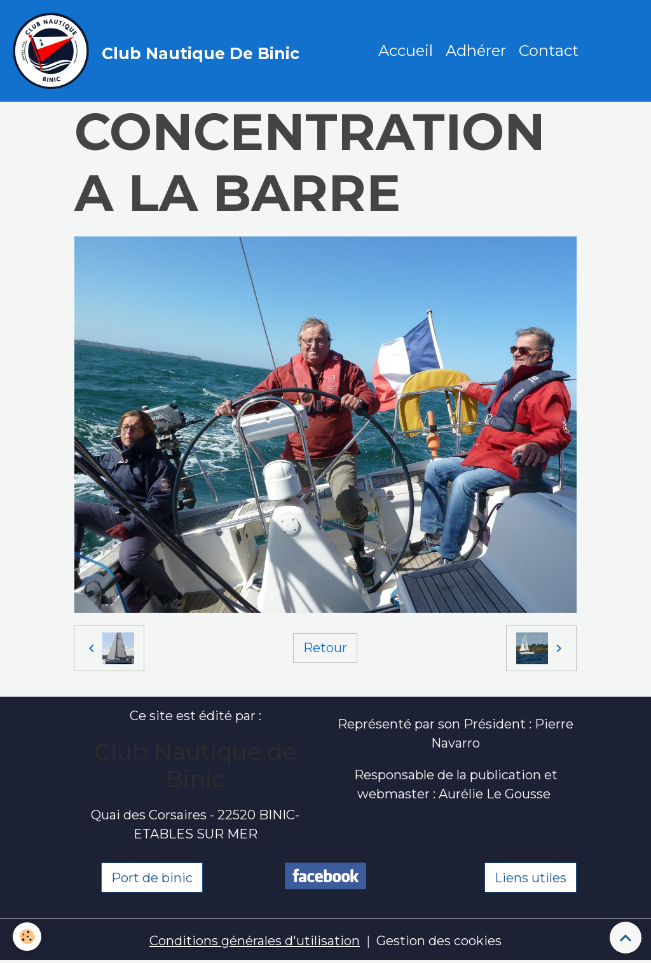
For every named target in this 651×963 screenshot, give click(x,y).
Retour (325, 647)
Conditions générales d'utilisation (254, 940)
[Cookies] (27, 936)
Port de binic (152, 877)
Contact (549, 50)
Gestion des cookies (439, 940)
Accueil (405, 50)
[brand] (159, 51)
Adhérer (476, 50)
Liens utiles (530, 877)
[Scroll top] (625, 937)
